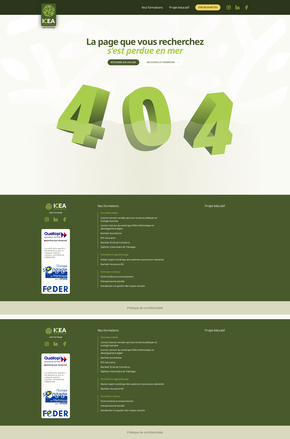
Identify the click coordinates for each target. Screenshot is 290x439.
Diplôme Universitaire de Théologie (118, 247)
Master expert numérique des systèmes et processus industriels (132, 259)
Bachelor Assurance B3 (112, 264)
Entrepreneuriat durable (112, 281)
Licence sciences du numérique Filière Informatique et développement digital (127, 227)
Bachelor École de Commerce (115, 242)
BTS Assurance (108, 237)
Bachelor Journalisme (111, 233)
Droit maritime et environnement (117, 276)
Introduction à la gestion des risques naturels (123, 285)
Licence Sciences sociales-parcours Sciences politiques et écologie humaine (129, 219)
